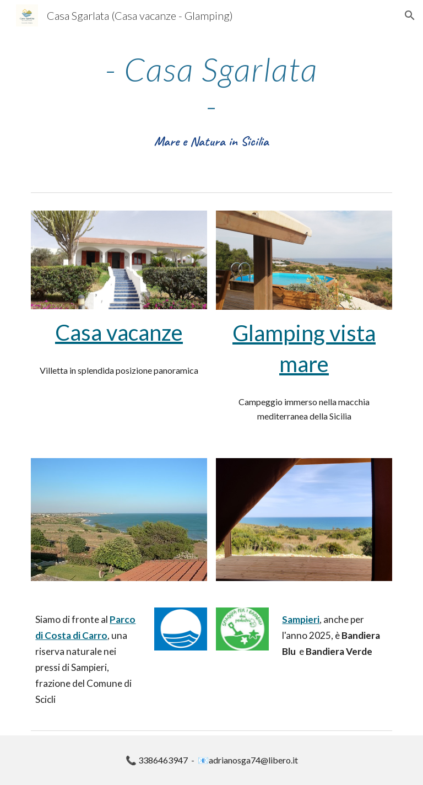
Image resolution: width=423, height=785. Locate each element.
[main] (211, 101)
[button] (410, 15)
